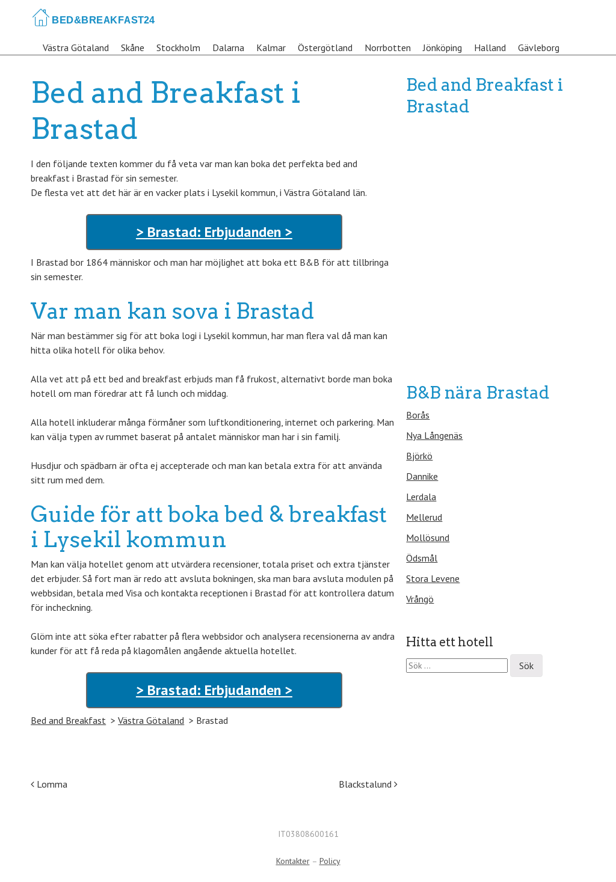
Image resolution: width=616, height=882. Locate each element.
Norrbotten (388, 47)
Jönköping (442, 47)
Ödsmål (421, 558)
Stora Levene (433, 578)
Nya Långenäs (434, 435)
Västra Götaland (76, 47)
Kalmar (271, 47)
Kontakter (293, 861)
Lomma (49, 784)
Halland (490, 47)
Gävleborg (538, 47)
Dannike (422, 476)
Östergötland (325, 47)
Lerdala (421, 497)
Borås (418, 415)
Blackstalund (368, 784)
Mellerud (424, 517)
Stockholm (178, 47)
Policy (329, 861)
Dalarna (228, 47)
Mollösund (427, 537)
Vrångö (420, 599)
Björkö (419, 456)
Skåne (132, 47)
